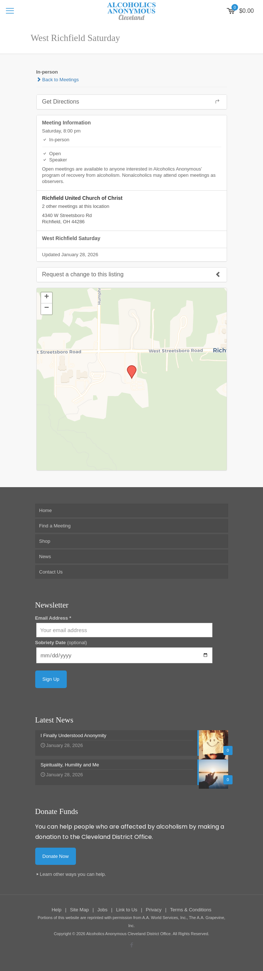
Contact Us (51, 572)
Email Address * (53, 618)
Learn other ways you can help (72, 874)
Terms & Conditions (191, 909)
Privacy (154, 909)
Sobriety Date (61, 642)
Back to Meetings (57, 79)
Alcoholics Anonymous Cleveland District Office (128, 933)
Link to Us (126, 909)
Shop (44, 541)
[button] (129, 367)
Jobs (102, 909)
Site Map (79, 909)
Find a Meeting (55, 526)
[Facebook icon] (131, 945)
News (45, 556)
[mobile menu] (10, 11)
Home (45, 510)
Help (57, 909)
